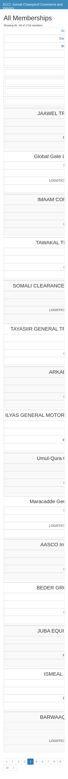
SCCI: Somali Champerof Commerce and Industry (33, 6)
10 (7, 767)
